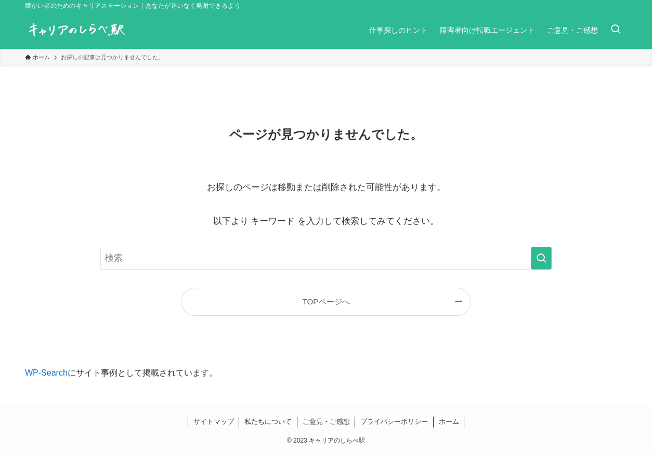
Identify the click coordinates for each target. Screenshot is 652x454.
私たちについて (268, 421)
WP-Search (46, 372)
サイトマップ (213, 421)
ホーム (449, 421)
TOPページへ (325, 301)
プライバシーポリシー (394, 421)
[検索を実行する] (541, 258)
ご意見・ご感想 (326, 421)
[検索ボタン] (615, 30)
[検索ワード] (326, 258)
